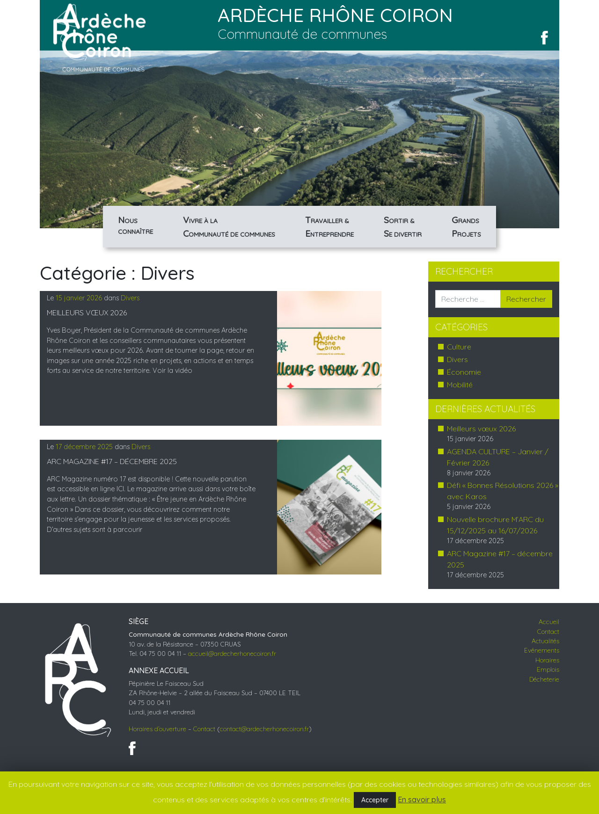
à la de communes (229, 226)
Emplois (548, 669)
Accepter (374, 800)
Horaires (547, 660)
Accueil (549, 621)
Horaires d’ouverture (157, 729)
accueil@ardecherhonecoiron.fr (232, 653)
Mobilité (460, 384)
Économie (464, 372)
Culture (459, 346)
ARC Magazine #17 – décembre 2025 (112, 461)
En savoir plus (422, 799)
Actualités (545, 641)
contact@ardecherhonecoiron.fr (264, 729)
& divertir (403, 226)
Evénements (541, 650)
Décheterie (544, 679)
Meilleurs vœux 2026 (87, 312)
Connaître (135, 224)
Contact (204, 729)
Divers (130, 298)
